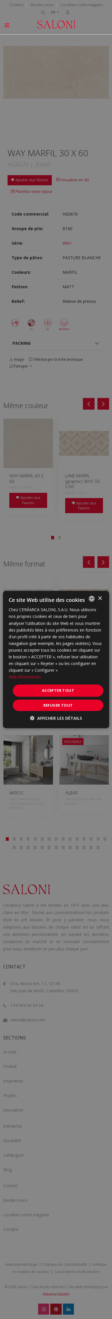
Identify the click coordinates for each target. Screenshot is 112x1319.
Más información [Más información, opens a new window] (25, 677)
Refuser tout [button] (58, 705)
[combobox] (92, 599)
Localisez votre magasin (82, 4)
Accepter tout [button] (58, 690)
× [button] (99, 598)
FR (53, 12)
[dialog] (56, 659)
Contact (17, 4)
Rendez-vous (42, 4)
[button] (56, 718)
